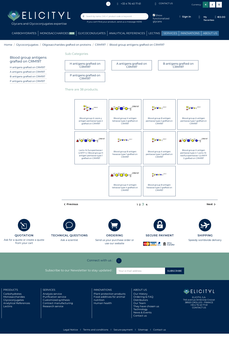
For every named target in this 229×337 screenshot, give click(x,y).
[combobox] (114, 16)
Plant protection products (109, 293)
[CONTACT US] (155, 3)
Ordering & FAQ (143, 296)
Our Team (139, 303)
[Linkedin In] (108, 4)
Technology (140, 309)
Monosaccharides (14, 296)
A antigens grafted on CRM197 (27, 71)
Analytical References (16, 303)
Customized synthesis (56, 300)
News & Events (142, 312)
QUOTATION (24, 235)
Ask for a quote (13, 239)
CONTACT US (166, 3)
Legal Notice (70, 329)
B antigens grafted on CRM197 (27, 76)
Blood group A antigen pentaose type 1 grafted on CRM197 (193, 121)
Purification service (54, 296)
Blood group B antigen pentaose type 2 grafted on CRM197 (159, 121)
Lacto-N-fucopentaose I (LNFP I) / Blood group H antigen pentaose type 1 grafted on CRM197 (90, 154)
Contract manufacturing (58, 303)
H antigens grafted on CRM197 (27, 67)
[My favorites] (199, 17)
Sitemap (143, 329)
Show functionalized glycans (161, 18)
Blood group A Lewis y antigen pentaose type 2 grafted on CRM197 (91, 121)
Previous (70, 204)
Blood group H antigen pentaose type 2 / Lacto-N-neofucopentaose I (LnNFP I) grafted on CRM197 (193, 154)
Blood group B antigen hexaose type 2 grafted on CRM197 (159, 187)
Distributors (140, 300)
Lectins (7, 306)
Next (212, 204)
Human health (103, 303)
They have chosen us (146, 306)
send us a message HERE (129, 21)
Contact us (140, 315)
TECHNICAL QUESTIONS (69, 235)
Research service (53, 306)
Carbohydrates (12, 293)
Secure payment (123, 329)
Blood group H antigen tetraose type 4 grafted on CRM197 (125, 187)
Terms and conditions (95, 329)
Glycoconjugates (13, 300)
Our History (140, 293)
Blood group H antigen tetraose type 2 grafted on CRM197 (125, 121)
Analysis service (52, 293)
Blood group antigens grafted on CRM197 (28, 59)
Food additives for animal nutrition (109, 298)
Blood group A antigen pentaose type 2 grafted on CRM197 (159, 154)
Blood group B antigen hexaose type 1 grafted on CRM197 (125, 154)
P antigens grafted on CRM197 (27, 81)
